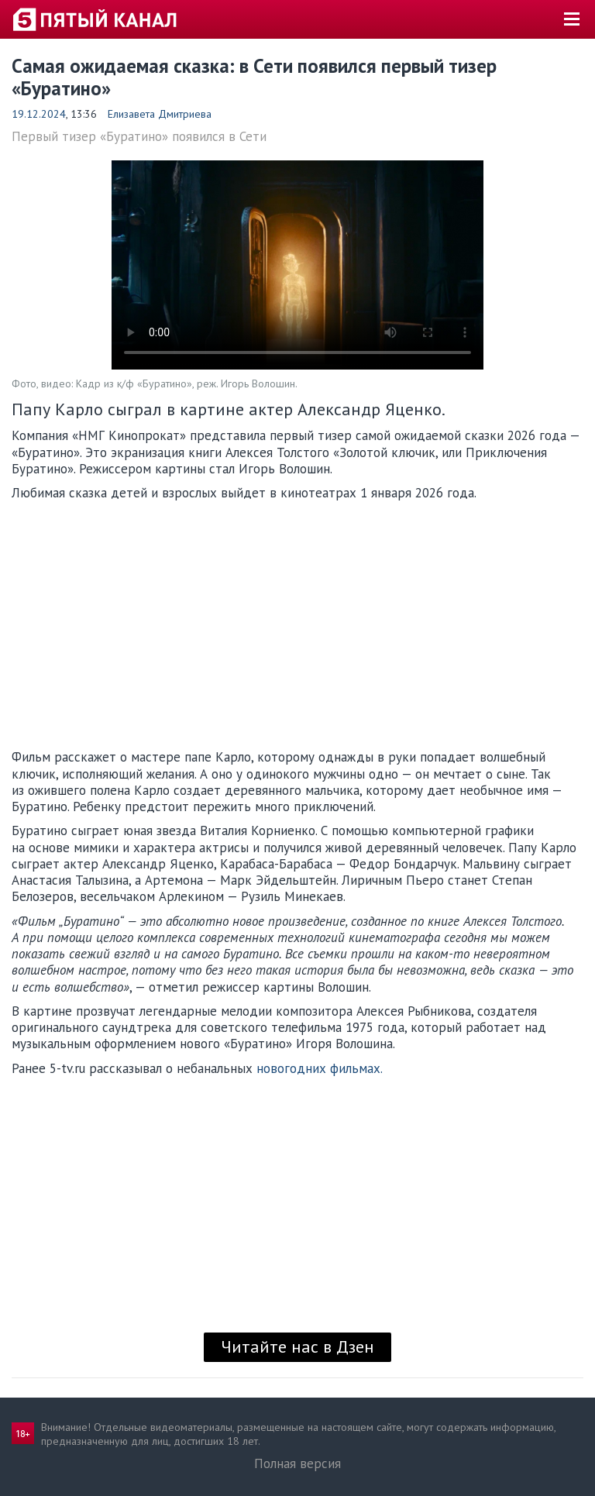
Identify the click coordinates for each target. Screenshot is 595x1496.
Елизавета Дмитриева (160, 114)
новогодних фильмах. (319, 1068)
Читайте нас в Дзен (297, 1346)
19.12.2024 (39, 114)
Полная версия (297, 1463)
